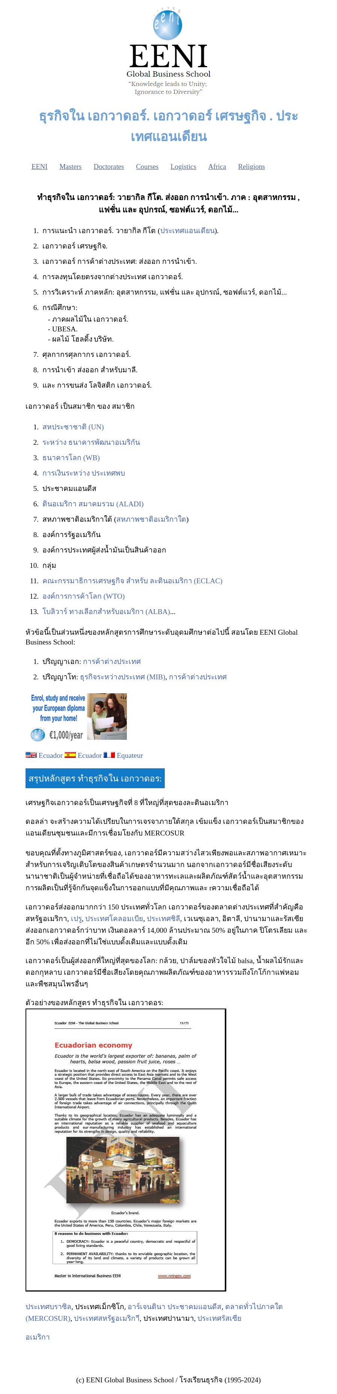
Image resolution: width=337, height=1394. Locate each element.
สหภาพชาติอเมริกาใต (151, 519)
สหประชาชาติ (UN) (73, 427)
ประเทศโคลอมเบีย (114, 919)
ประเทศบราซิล (48, 1307)
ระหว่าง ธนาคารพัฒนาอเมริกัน (91, 442)
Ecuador (51, 755)
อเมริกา (38, 1337)
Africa (217, 166)
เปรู (76, 919)
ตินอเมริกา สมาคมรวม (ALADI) (93, 504)
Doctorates (109, 166)
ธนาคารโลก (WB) (71, 458)
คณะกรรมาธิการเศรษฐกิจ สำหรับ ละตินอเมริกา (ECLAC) (132, 581)
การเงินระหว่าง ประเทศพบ (83, 473)
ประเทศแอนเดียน (187, 231)
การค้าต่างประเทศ (112, 661)
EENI (39, 166)
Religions (251, 166)
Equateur (130, 755)
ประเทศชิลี (163, 919)
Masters (70, 166)
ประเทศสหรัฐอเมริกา (107, 1318)
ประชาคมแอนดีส (194, 1307)
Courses (147, 166)
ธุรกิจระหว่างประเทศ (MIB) (122, 677)
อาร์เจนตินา (146, 1307)
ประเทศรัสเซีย (219, 1318)
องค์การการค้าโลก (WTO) (83, 596)
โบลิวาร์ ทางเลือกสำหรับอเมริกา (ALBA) (106, 612)
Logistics (183, 166)
